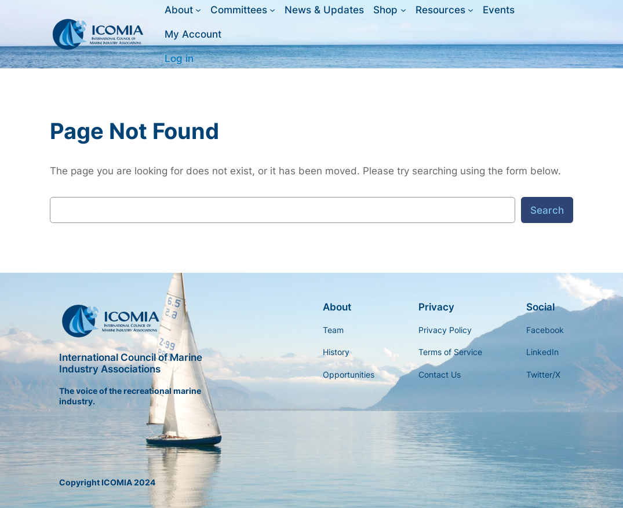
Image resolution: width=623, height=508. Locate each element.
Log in (179, 58)
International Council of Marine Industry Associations (130, 363)
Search (547, 210)
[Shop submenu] (403, 10)
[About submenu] (198, 10)
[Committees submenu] (272, 10)
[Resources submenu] (470, 10)
